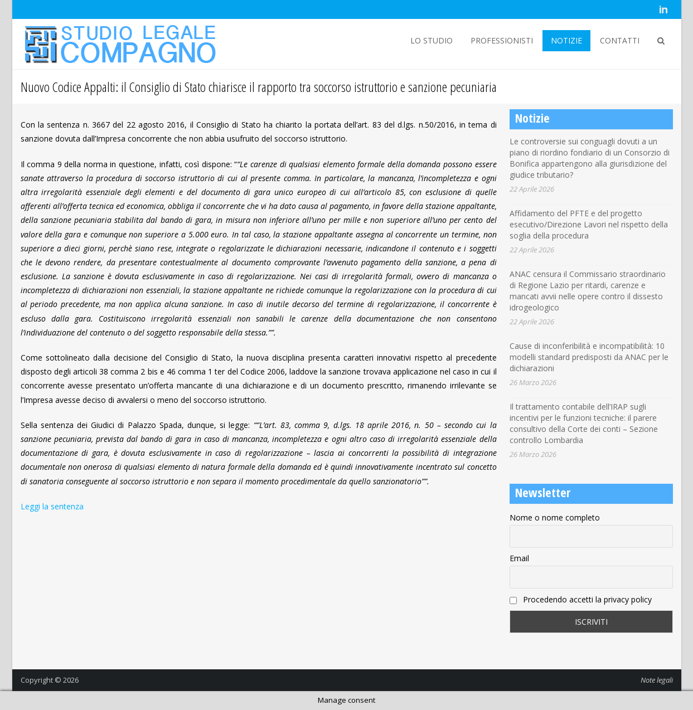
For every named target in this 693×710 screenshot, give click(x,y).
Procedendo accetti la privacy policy (581, 599)
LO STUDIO (431, 40)
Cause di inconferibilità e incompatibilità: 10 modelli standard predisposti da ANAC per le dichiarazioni (589, 357)
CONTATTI (619, 40)
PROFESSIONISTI (502, 40)
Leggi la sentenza (52, 506)
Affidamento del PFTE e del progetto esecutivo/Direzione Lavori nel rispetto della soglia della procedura (589, 224)
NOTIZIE (566, 40)
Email (519, 558)
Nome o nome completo (555, 517)
